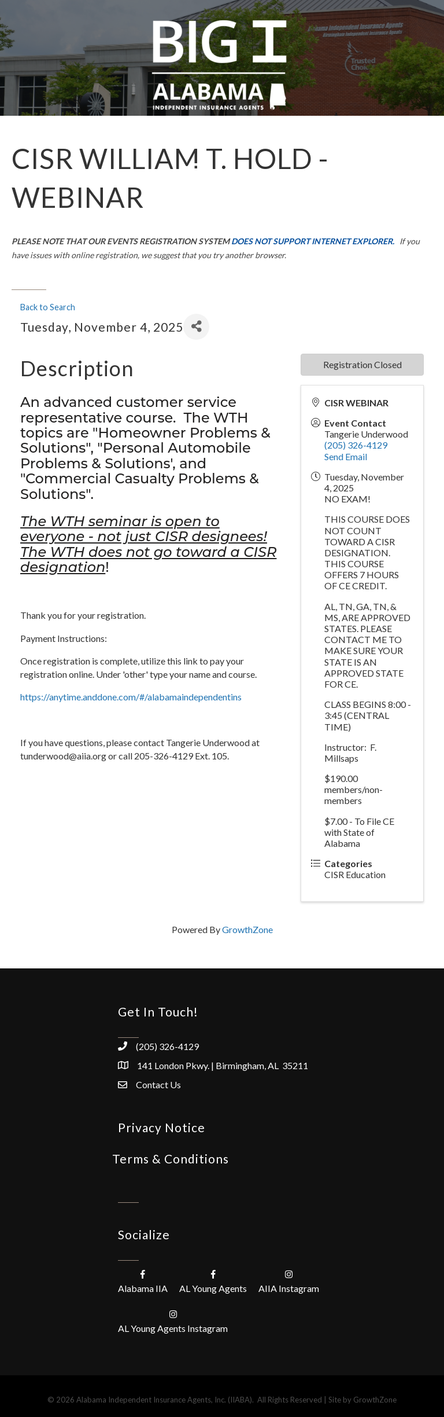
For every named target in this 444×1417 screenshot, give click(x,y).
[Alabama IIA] (143, 1281)
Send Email (345, 456)
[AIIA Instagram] (288, 1281)
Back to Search (47, 307)
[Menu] (196, 169)
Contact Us (158, 1084)
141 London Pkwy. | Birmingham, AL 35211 (222, 1065)
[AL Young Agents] (213, 1281)
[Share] (196, 327)
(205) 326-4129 (355, 444)
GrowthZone (247, 929)
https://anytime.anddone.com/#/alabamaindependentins (131, 696)
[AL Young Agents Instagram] (173, 1320)
